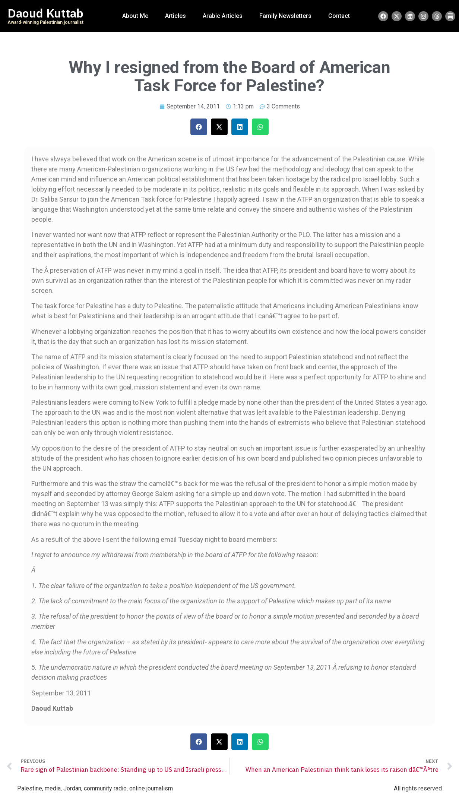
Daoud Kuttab (45, 13)
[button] (198, 127)
